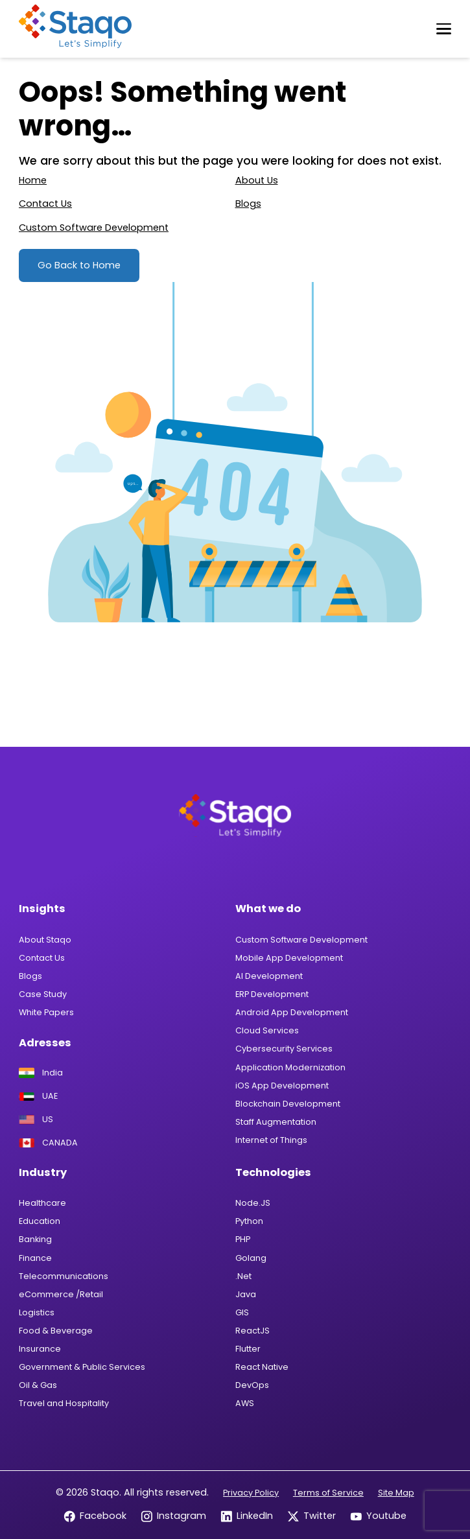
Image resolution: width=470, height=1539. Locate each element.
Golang (250, 1257)
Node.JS (252, 1202)
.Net (243, 1276)
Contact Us (45, 203)
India (41, 1073)
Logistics (36, 1312)
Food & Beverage (56, 1330)
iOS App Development (282, 1085)
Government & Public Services (82, 1366)
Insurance (40, 1348)
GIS (242, 1312)
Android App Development (291, 1012)
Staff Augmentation (275, 1121)
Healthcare (42, 1202)
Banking (35, 1239)
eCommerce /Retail (61, 1294)
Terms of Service (328, 1492)
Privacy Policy (251, 1492)
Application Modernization (290, 1067)
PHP (242, 1239)
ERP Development (272, 994)
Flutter (248, 1348)
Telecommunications (63, 1276)
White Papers (46, 1012)
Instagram (173, 1515)
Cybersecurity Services (284, 1048)
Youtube (378, 1515)
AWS (244, 1403)
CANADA (48, 1143)
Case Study (43, 994)
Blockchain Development (287, 1103)
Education (39, 1221)
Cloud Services (267, 1030)
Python (249, 1221)
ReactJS (252, 1330)
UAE (38, 1096)
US (36, 1119)
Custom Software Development (94, 227)
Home (33, 180)
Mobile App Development (289, 957)
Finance (35, 1257)
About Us (256, 180)
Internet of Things (271, 1139)
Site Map (396, 1492)
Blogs (248, 203)
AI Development (269, 975)
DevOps (252, 1385)
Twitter (311, 1515)
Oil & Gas (38, 1385)
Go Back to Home (79, 265)
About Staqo (45, 939)
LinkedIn (246, 1515)
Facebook (95, 1515)
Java (245, 1294)
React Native (261, 1366)
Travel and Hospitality (64, 1403)
